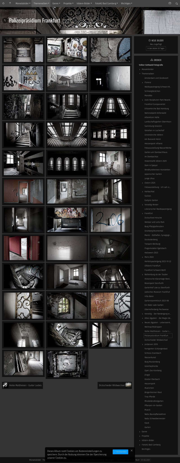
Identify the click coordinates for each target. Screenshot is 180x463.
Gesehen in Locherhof (154, 130)
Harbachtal (149, 191)
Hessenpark (150, 383)
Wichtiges (125, 3)
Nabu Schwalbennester (155, 418)
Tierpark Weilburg (152, 244)
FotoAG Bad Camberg (105, 3)
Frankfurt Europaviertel (155, 104)
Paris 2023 (149, 257)
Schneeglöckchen (152, 91)
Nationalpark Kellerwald (155, 113)
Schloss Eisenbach (153, 353)
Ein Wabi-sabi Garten (154, 305)
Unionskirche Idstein (154, 135)
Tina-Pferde (150, 397)
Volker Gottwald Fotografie (151, 65)
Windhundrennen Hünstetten (157, 170)
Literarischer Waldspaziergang (158, 209)
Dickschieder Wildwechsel (156, 340)
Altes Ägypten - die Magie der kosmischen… (158, 318)
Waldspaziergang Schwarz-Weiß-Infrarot (158, 87)
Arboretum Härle (152, 117)
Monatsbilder (22, 3)
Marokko (148, 95)
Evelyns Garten (151, 200)
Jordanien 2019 (151, 344)
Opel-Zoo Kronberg (153, 370)
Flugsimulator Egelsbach (155, 248)
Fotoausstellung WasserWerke (158, 148)
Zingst (147, 375)
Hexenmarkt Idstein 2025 (156, 161)
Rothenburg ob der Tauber (156, 274)
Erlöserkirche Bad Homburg (157, 108)
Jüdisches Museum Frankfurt (157, 292)
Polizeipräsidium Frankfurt (156, 335)
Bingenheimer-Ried (153, 392)
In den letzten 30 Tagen (156, 48)
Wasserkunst (150, 357)
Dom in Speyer (151, 165)
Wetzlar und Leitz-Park (154, 222)
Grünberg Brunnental (154, 231)
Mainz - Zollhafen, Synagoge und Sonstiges (158, 235)
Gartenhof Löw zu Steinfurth (157, 287)
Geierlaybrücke (151, 366)
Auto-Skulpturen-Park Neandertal (158, 100)
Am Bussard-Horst (153, 139)
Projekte (67, 3)
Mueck (147, 410)
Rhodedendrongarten (154, 401)
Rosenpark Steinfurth (154, 283)
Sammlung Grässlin (153, 126)
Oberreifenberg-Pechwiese (157, 309)
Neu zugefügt (156, 44)
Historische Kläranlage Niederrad (158, 279)
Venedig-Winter (151, 204)
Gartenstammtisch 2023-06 (157, 301)
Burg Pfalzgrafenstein (154, 226)
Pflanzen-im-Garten (153, 405)
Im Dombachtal (151, 156)
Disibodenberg (151, 239)
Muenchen (149, 388)
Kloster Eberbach (152, 379)
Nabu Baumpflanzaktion (155, 414)
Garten (148, 427)
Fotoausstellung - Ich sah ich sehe (158, 187)
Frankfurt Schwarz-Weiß (155, 270)
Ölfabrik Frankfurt (152, 266)
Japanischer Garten (153, 174)
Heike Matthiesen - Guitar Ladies (158, 331)
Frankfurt (149, 213)
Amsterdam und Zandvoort (156, 78)
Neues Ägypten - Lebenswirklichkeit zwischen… (158, 322)
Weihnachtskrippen (153, 327)
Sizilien (148, 196)
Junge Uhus (150, 178)
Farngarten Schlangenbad (156, 349)
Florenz (148, 82)
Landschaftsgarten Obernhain (158, 122)
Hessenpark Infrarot (153, 143)
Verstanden (121, 452)
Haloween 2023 (151, 252)
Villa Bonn (149, 296)
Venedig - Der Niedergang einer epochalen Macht (158, 314)
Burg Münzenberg (152, 362)
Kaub (147, 423)
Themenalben (41, 3)
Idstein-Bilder (83, 3)
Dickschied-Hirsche (153, 218)
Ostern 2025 (150, 183)
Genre (55, 3)
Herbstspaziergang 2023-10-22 (158, 261)
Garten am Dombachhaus (156, 152)
